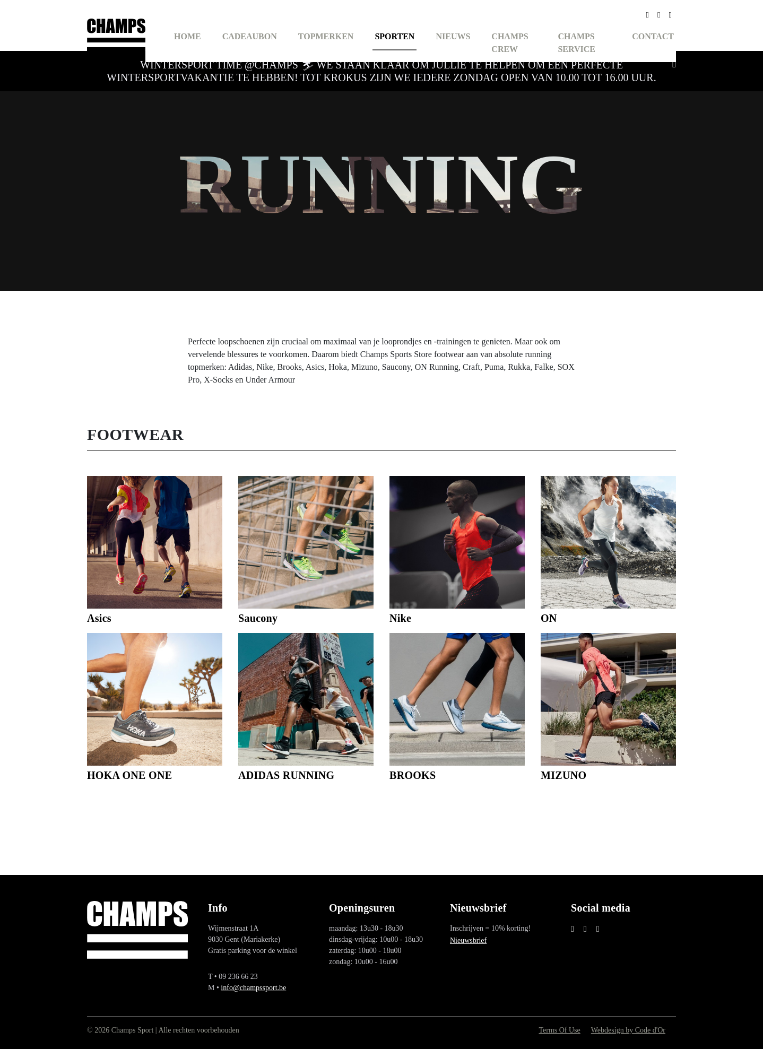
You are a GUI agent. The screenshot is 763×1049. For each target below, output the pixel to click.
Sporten (394, 36)
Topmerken (326, 36)
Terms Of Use (559, 1030)
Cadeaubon (249, 36)
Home (187, 36)
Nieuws (453, 36)
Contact (653, 36)
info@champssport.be (253, 988)
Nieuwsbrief (468, 940)
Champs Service (576, 43)
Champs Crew (509, 43)
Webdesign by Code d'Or (628, 1030)
